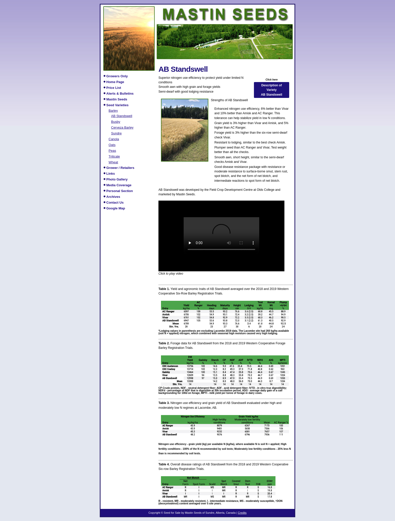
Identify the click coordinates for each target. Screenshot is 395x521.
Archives (113, 197)
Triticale (114, 156)
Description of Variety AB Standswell (271, 90)
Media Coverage (118, 185)
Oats (112, 144)
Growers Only (117, 76)
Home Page (115, 82)
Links (110, 173)
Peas (112, 150)
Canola (114, 139)
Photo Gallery (117, 179)
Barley (113, 110)
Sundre (116, 133)
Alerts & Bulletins (120, 93)
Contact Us (115, 202)
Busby (115, 121)
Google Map (115, 208)
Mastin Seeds (116, 99)
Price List (113, 88)
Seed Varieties (117, 105)
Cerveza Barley (122, 127)
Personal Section (119, 191)
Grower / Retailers (120, 168)
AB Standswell (121, 116)
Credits (242, 512)
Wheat (113, 162)
